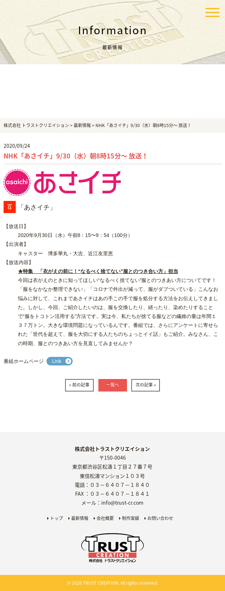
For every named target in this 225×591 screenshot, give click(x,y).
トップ (55, 518)
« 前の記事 (79, 385)
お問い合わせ (159, 518)
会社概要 (104, 518)
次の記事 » (146, 385)
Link (57, 361)
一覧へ (112, 385)
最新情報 (78, 518)
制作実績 (129, 518)
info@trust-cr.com (122, 502)
